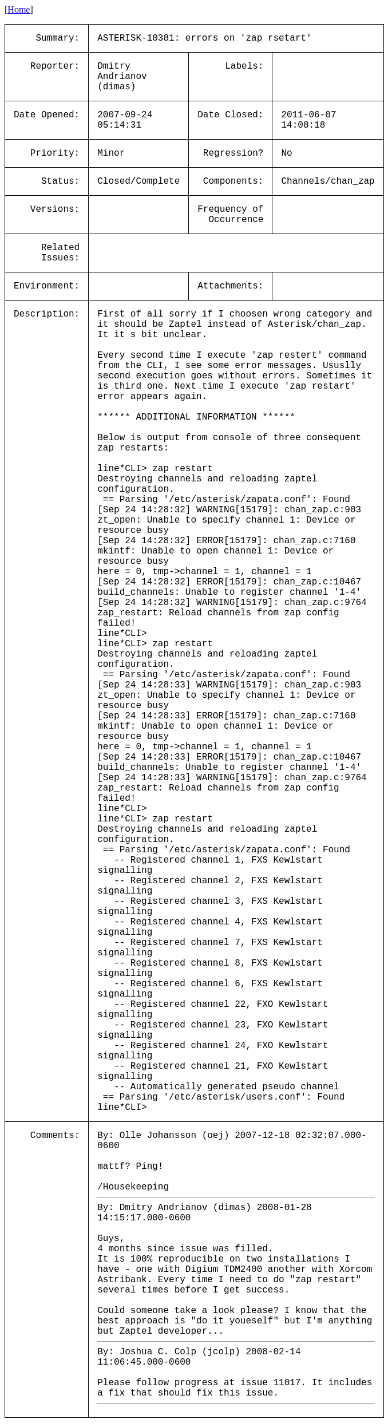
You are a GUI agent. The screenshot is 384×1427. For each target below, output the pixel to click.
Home (18, 9)
